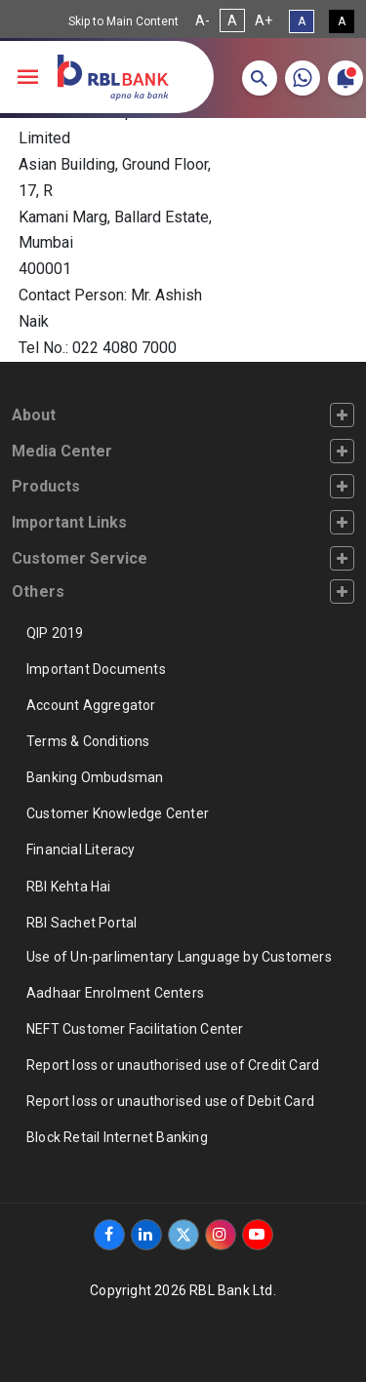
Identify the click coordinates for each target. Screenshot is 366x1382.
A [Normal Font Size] (232, 20)
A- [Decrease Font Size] (202, 20)
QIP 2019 (55, 633)
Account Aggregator (91, 705)
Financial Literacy (81, 849)
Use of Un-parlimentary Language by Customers (179, 957)
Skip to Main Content (123, 21)
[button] (259, 78)
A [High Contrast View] (342, 21)
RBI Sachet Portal (81, 922)
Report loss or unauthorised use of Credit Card (172, 1065)
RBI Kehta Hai (68, 886)
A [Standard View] (301, 21)
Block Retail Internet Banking (117, 1137)
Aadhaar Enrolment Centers (115, 993)
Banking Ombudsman (94, 777)
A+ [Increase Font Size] (263, 20)
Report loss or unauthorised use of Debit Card (170, 1101)
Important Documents (96, 669)
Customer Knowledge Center (117, 813)
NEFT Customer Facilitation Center (135, 1029)
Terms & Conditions (88, 741)
